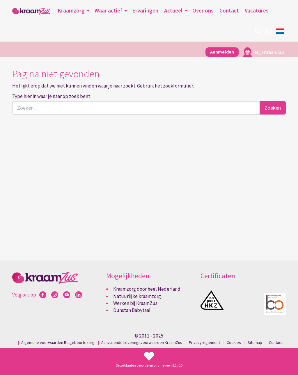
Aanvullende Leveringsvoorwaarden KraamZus (141, 342)
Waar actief (108, 10)
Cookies (234, 342)
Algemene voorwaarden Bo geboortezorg (58, 342)
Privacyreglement (204, 342)
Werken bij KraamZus (135, 303)
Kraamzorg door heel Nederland (146, 289)
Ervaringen (145, 10)
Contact (229, 10)
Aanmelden (222, 52)
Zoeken (273, 107)
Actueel (173, 10)
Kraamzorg (71, 10)
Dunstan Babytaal (131, 310)
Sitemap (255, 342)
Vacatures (257, 10)
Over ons (203, 10)
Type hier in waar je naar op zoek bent (51, 96)
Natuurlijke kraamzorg (137, 296)
